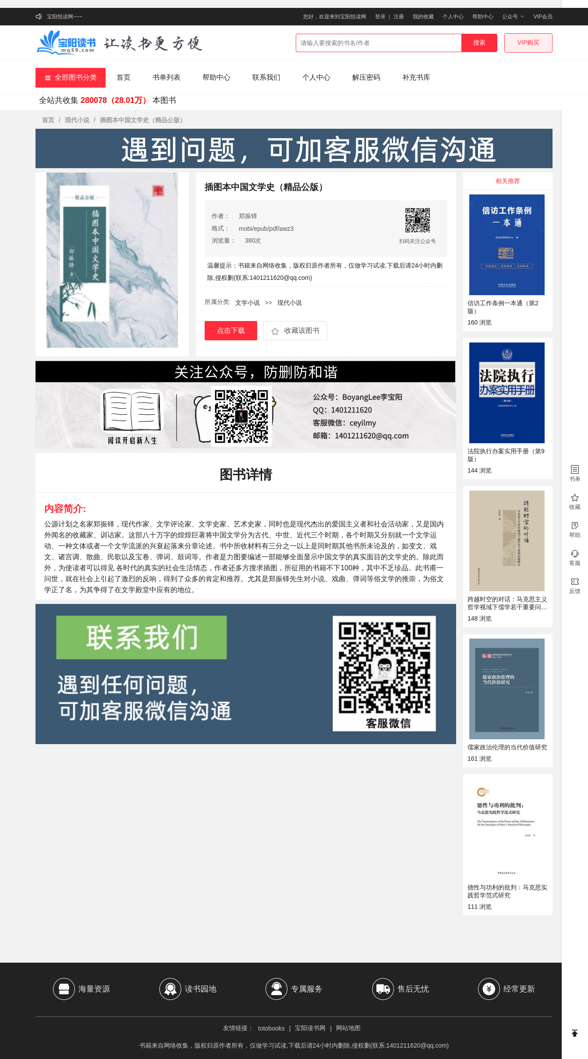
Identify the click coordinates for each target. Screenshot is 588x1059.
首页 (124, 77)
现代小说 (77, 120)
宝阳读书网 (310, 1027)
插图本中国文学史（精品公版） (143, 120)
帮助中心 (482, 17)
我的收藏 (423, 17)
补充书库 (416, 77)
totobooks (271, 1028)
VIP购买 (528, 42)
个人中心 (453, 17)
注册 (398, 17)
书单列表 (166, 77)
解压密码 (366, 77)
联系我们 (266, 77)
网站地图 (348, 1027)
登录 (380, 17)
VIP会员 (543, 17)
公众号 (513, 17)
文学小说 (247, 302)
